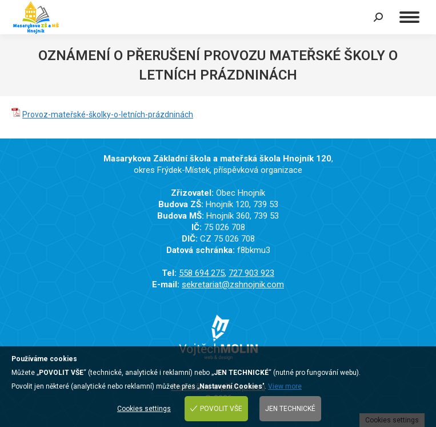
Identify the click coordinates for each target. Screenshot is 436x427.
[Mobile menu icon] (409, 17)
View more (285, 386)
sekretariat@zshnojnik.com (233, 284)
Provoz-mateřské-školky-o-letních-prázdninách (107, 114)
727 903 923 (251, 273)
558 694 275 (202, 273)
